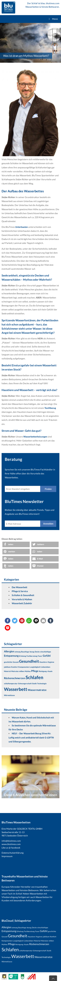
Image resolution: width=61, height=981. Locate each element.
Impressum (7, 856)
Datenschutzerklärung (13, 852)
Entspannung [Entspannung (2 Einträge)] (11, 655)
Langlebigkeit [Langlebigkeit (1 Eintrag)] (35, 667)
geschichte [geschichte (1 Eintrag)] (8, 662)
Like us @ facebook (11, 847)
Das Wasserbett (19, 587)
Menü (53, 18)
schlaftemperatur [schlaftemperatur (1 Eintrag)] (11, 683)
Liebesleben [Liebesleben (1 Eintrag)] (45, 667)
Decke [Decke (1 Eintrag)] (37, 652)
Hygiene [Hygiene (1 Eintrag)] (51, 662)
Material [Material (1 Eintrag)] (7, 671)
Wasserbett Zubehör (22, 603)
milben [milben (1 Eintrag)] (21, 671)
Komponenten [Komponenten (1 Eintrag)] (23, 667)
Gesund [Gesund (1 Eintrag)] (16, 662)
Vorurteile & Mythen (22, 599)
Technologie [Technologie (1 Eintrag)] (42, 683)
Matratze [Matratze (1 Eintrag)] (15, 671)
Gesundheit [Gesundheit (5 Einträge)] (29, 661)
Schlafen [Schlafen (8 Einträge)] (34, 677)
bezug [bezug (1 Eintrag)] (32, 652)
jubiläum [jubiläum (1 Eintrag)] (7, 667)
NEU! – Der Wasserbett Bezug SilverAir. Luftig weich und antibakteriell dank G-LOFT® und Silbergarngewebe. (31, 737)
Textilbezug (50, 408)
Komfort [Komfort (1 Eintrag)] (14, 667)
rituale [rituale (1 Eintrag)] (49, 671)
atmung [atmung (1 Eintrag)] (18, 652)
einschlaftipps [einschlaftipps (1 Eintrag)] (45, 652)
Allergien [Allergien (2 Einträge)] (9, 651)
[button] (16, 544)
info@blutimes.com (11, 840)
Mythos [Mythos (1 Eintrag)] (28, 671)
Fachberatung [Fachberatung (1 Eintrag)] (32, 656)
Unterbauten (21, 227)
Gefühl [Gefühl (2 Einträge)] (47, 655)
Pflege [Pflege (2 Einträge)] (34, 670)
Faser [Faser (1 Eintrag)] (40, 656)
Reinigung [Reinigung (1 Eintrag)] (43, 671)
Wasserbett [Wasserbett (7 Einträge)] (15, 689)
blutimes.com (52, 3)
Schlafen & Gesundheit (23, 595)
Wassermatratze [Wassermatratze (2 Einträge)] (37, 689)
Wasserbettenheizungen (35, 436)
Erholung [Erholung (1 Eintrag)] (22, 656)
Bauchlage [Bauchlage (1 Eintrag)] (25, 652)
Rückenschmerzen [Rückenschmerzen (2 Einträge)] (14, 678)
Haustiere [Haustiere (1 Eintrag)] (43, 662)
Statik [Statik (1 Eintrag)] (34, 683)
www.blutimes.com (11, 844)
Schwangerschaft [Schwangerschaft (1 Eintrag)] (25, 683)
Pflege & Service (20, 591)
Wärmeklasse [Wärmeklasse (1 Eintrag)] (9, 695)
